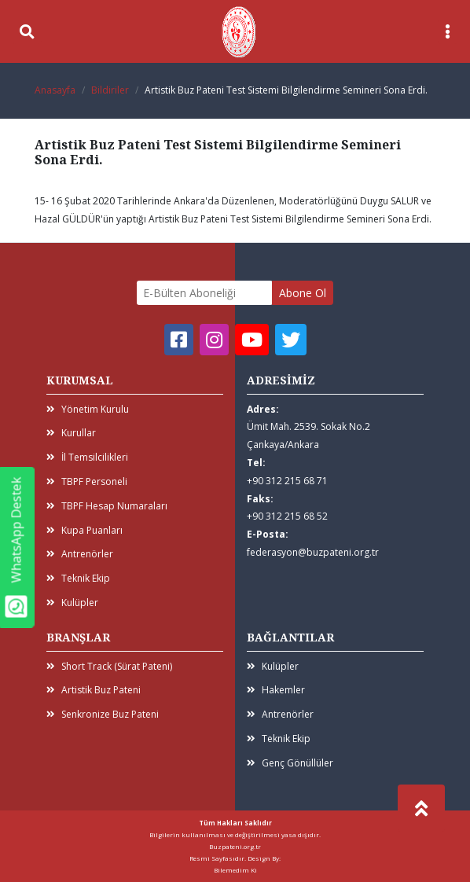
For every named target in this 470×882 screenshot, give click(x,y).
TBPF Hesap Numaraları (106, 506)
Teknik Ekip (78, 578)
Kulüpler (72, 602)
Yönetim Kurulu (87, 409)
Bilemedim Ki (235, 869)
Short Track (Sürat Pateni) (109, 666)
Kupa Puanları (84, 530)
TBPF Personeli (86, 481)
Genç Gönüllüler (290, 763)
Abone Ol (302, 292)
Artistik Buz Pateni (93, 689)
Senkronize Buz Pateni (102, 714)
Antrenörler (79, 553)
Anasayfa (55, 90)
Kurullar (71, 432)
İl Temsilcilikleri (87, 457)
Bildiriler (110, 90)
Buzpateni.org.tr (235, 846)
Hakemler (276, 689)
